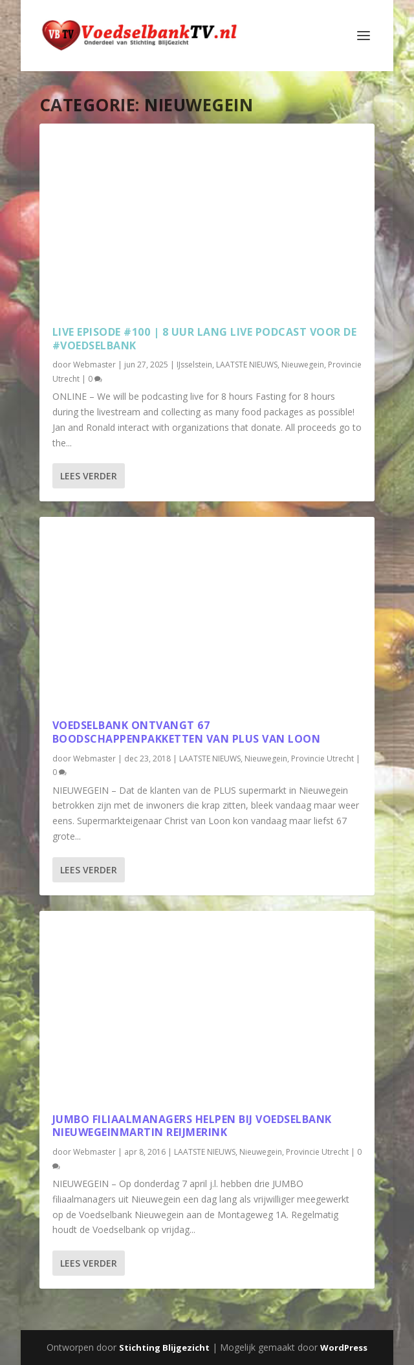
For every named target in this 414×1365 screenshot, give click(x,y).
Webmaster (94, 364)
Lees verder (88, 476)
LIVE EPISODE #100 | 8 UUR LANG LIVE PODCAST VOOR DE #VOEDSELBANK (204, 339)
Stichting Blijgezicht (164, 1347)
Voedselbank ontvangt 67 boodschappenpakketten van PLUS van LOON (186, 732)
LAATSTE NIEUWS (247, 364)
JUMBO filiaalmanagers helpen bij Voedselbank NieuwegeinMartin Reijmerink (192, 1126)
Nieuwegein (302, 364)
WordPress (343, 1347)
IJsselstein (194, 364)
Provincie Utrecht (322, 758)
